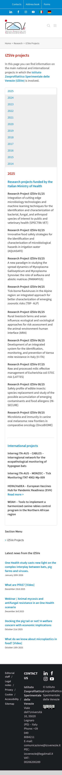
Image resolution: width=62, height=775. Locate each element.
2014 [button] (11, 164)
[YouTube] (52, 679)
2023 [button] (11, 104)
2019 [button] (11, 131)
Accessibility (12, 699)
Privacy (9, 690)
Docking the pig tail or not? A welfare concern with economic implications (28, 623)
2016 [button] (11, 151)
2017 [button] (11, 144)
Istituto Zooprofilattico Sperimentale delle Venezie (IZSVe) (27, 76)
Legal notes (8, 683)
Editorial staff (9, 675)
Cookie (9, 694)
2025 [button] (11, 91)
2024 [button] (11, 98)
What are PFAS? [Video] (20, 585)
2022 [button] (11, 111)
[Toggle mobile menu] (55, 25)
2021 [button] (11, 117)
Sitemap (9, 704)
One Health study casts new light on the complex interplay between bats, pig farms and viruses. (30, 567)
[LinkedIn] (46, 673)
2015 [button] (11, 157)
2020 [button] (11, 124)
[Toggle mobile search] (48, 25)
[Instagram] (46, 679)
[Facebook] (52, 673)
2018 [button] (11, 137)
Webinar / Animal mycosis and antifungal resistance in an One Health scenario (29, 603)
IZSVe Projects (15, 540)
